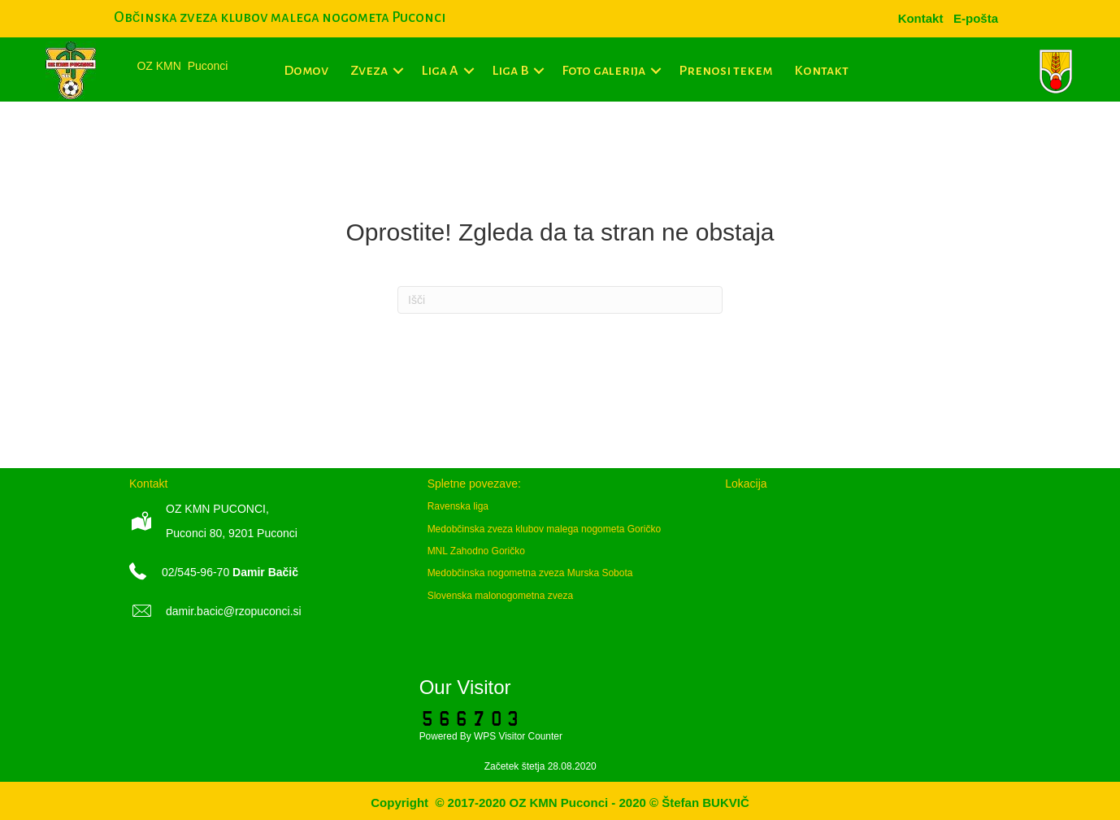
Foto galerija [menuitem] (603, 70)
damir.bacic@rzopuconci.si (234, 611)
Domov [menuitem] (306, 70)
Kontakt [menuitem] (821, 70)
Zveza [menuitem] (369, 70)
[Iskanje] (560, 300)
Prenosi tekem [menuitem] (725, 70)
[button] (399, 71)
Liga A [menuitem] (439, 70)
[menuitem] (975, 18)
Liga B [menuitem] (510, 70)
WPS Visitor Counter (518, 736)
